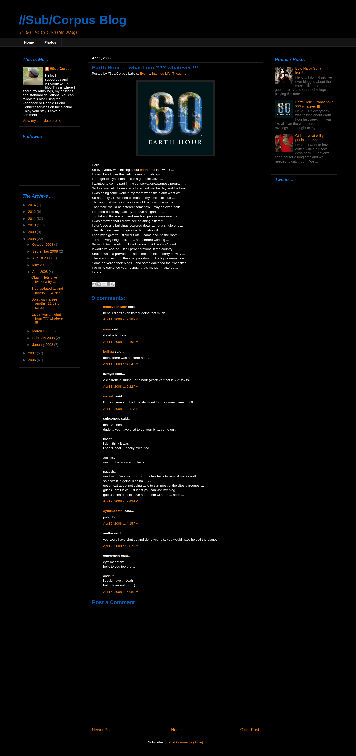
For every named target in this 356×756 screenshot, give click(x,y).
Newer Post (102, 729)
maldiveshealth (115, 307)
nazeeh (108, 396)
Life (168, 73)
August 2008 (42, 258)
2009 (32, 232)
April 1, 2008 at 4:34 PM (120, 364)
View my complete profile (42, 121)
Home (29, 42)
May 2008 (40, 265)
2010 (32, 225)
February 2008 (44, 338)
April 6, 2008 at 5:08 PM (120, 592)
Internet (157, 73)
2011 (32, 219)
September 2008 (45, 251)
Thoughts (179, 73)
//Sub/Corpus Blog (73, 20)
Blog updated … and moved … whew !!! (47, 291)
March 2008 (41, 331)
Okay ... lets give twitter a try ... (44, 279)
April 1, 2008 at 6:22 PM (120, 386)
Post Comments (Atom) (185, 742)
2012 (32, 212)
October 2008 (43, 244)
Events (145, 73)
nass (107, 329)
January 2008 (43, 345)
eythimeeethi (113, 511)
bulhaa (108, 351)
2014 (32, 205)
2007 (32, 353)
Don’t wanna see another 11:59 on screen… (46, 303)
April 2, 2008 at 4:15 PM (120, 523)
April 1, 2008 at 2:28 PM (120, 319)
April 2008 (40, 272)
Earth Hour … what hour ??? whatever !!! (47, 318)
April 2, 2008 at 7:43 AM (120, 501)
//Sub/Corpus (61, 69)
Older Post (249, 729)
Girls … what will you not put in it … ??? (314, 138)
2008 (32, 239)
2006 (32, 360)
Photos (50, 42)
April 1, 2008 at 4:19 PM (120, 342)
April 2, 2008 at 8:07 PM (120, 546)
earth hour (147, 170)
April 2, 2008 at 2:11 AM (120, 409)
